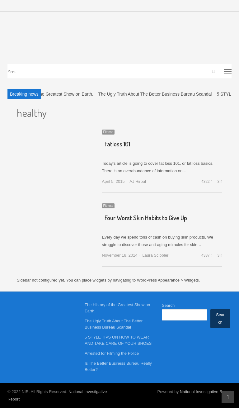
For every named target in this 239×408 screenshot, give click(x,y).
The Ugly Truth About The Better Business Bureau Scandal (155, 94)
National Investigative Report (206, 391)
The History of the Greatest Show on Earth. (51, 94)
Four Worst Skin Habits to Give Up (146, 218)
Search (168, 305)
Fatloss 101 (117, 144)
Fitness (108, 132)
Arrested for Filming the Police (112, 353)
